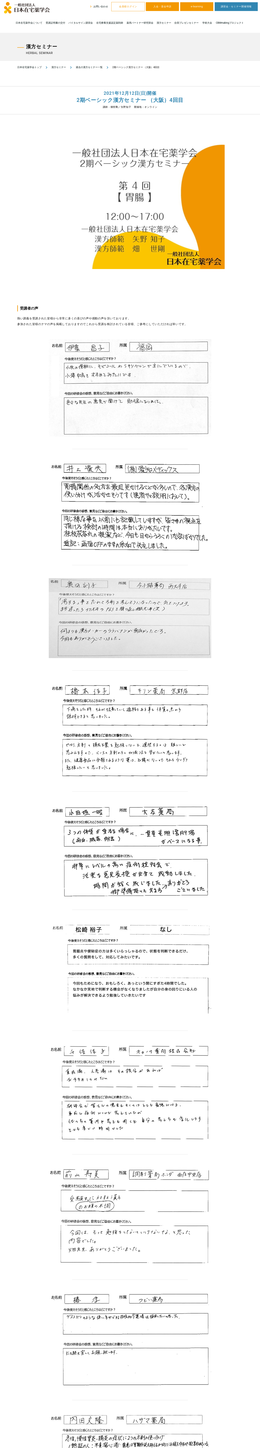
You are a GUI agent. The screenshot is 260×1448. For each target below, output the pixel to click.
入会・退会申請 (162, 6)
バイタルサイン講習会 (80, 22)
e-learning (197, 6)
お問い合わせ (98, 6)
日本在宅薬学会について (29, 22)
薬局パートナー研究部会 (140, 22)
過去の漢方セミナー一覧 (89, 67)
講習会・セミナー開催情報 (236, 6)
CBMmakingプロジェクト (230, 22)
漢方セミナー (164, 22)
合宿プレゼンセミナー (186, 22)
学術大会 (207, 22)
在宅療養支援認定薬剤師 (109, 22)
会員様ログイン (128, 6)
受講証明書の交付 (55, 22)
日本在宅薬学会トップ (29, 67)
